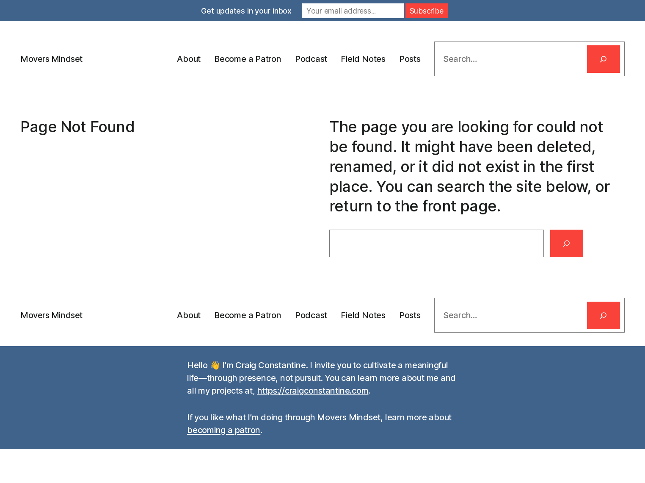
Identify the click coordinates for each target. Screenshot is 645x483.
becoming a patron (223, 430)
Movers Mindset (51, 59)
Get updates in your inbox (246, 10)
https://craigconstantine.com (313, 391)
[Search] (603, 59)
